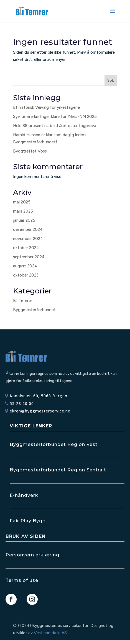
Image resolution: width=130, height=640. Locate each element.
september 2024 (29, 256)
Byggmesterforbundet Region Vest (54, 444)
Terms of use (22, 580)
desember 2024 (28, 229)
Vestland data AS (50, 632)
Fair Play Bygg (28, 520)
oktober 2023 (26, 275)
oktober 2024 (26, 247)
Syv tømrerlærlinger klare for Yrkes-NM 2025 (55, 116)
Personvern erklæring (32, 555)
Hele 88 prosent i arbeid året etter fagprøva (54, 125)
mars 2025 (23, 211)
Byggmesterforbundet (34, 309)
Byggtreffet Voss (30, 151)
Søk (110, 80)
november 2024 (28, 238)
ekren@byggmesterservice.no (40, 411)
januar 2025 (24, 220)
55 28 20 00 (22, 403)
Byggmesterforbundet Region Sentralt (58, 470)
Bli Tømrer (22, 300)
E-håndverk (24, 495)
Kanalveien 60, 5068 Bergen (38, 395)
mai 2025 (21, 202)
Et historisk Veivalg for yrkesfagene (46, 107)
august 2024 (25, 266)
